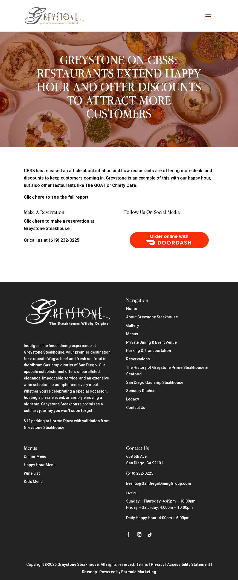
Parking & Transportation (148, 350)
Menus (132, 333)
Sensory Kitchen (140, 390)
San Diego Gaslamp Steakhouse (154, 382)
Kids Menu (33, 481)
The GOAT (95, 185)
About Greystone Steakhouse (152, 317)
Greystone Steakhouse (78, 564)
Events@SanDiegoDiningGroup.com (158, 483)
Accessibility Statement (188, 564)
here (39, 220)
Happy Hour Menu (40, 464)
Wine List (32, 473)
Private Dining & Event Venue (151, 342)
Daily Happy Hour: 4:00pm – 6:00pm (158, 517)
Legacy (132, 399)
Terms (142, 564)
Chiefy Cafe (124, 185)
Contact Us (135, 407)
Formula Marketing (138, 571)
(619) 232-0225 (139, 473)
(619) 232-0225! (64, 240)
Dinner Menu (35, 456)
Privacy (157, 564)
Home (131, 308)
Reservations (138, 359)
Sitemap (89, 571)
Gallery (132, 325)
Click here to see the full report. (56, 196)
